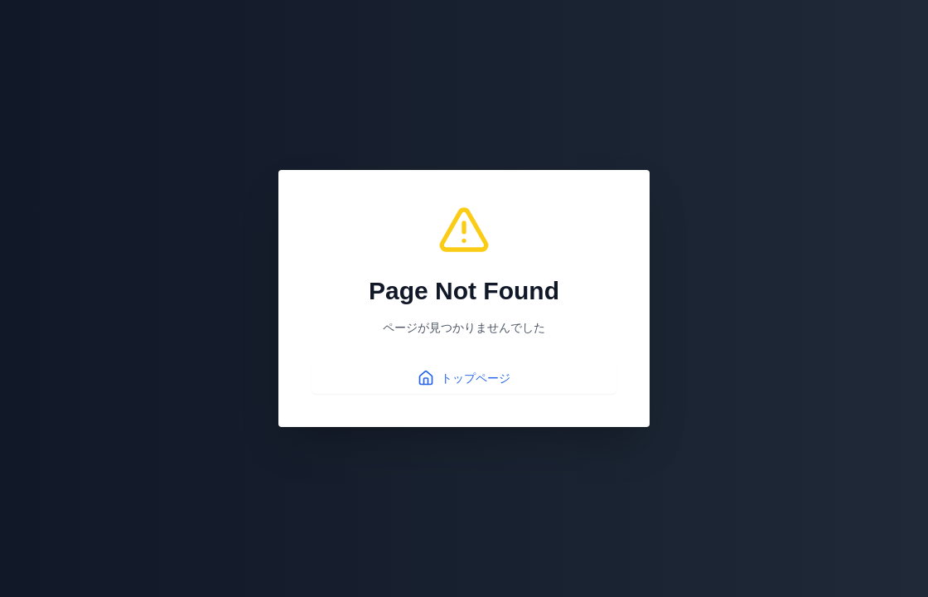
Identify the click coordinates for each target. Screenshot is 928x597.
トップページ (464, 378)
